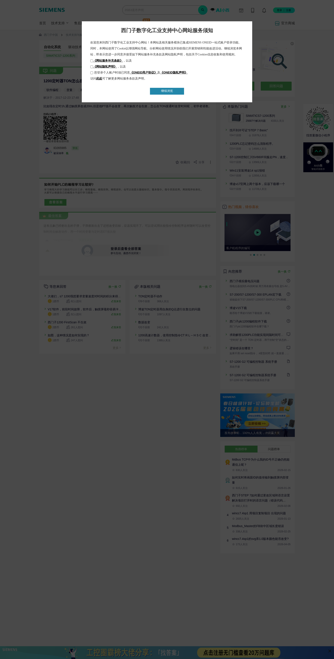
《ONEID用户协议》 (143, 72)
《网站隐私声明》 (105, 66)
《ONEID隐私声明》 (173, 72)
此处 (99, 78)
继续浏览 (167, 90)
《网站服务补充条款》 (108, 60)
